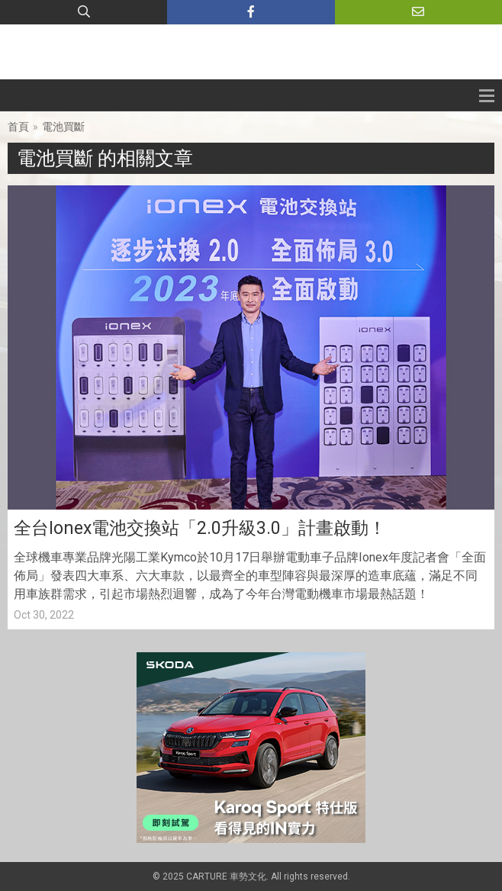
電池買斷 (63, 127)
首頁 (18, 127)
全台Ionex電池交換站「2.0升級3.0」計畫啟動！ (200, 528)
